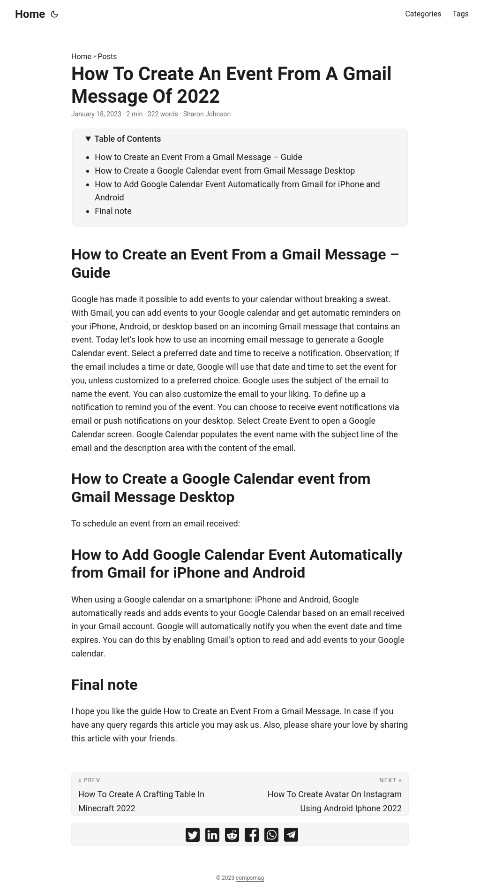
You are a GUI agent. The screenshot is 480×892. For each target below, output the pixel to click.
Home (30, 14)
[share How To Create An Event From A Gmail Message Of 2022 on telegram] (291, 837)
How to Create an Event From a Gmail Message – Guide (198, 157)
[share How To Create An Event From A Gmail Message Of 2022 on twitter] (193, 837)
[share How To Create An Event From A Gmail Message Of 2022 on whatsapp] (271, 837)
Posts (107, 56)
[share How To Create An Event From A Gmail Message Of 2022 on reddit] (232, 837)
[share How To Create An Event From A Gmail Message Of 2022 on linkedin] (212, 837)
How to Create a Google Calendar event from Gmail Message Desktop (225, 170)
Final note (113, 211)
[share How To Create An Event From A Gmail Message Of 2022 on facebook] (252, 837)
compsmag (250, 878)
